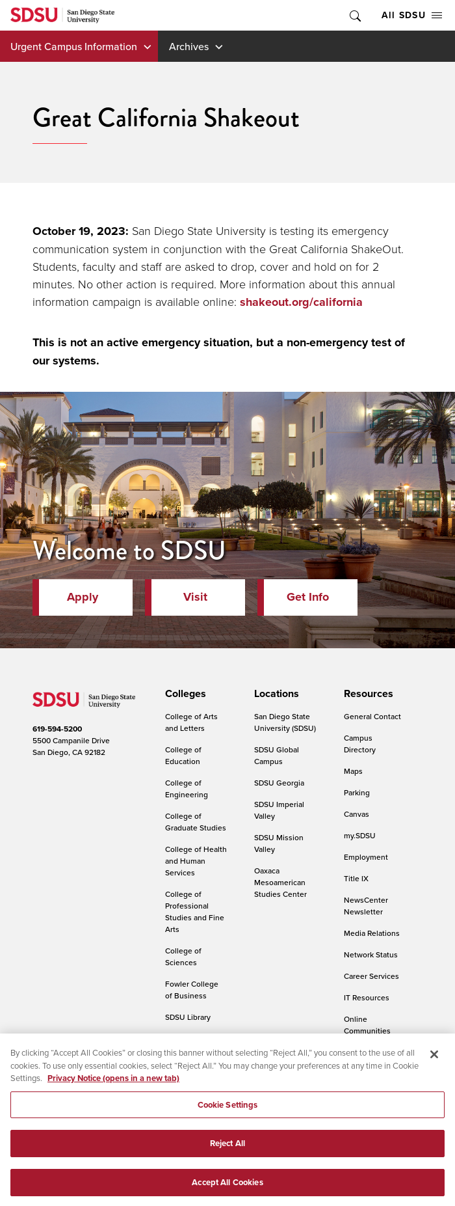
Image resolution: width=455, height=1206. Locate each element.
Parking (357, 792)
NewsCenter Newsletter (366, 905)
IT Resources (366, 997)
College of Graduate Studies (195, 821)
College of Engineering (186, 788)
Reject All (227, 1151)
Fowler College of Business (191, 989)
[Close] (434, 1062)
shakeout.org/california (301, 302)
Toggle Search (354, 15)
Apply (82, 596)
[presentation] (183, 694)
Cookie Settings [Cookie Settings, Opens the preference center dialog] (228, 1113)
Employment (366, 856)
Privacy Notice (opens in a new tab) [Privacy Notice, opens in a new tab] (113, 1086)
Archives (189, 46)
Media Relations (372, 933)
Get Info (308, 596)
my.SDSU (360, 835)
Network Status (371, 954)
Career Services (371, 975)
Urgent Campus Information (73, 46)
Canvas (356, 813)
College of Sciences (183, 956)
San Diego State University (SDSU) (285, 722)
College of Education (183, 755)
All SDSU (412, 14)
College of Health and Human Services (196, 860)
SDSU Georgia (279, 782)
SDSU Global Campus (276, 755)
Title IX (356, 878)
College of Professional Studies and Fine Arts (194, 911)
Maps (353, 770)
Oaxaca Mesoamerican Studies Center (280, 882)
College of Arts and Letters (191, 722)
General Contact (372, 716)
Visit (195, 596)
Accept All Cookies (227, 1191)
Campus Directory (360, 743)
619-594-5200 (57, 728)
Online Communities (367, 1024)
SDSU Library (188, 1016)
